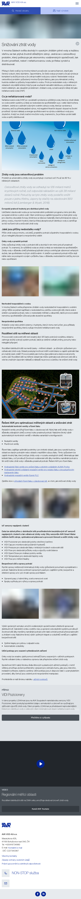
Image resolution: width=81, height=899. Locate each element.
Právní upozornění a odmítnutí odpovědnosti (21, 863)
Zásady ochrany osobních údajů (16, 859)
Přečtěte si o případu (40, 717)
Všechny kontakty (9, 856)
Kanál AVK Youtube (40, 808)
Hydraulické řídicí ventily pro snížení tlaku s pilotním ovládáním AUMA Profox (37, 466)
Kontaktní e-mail (15, 847)
